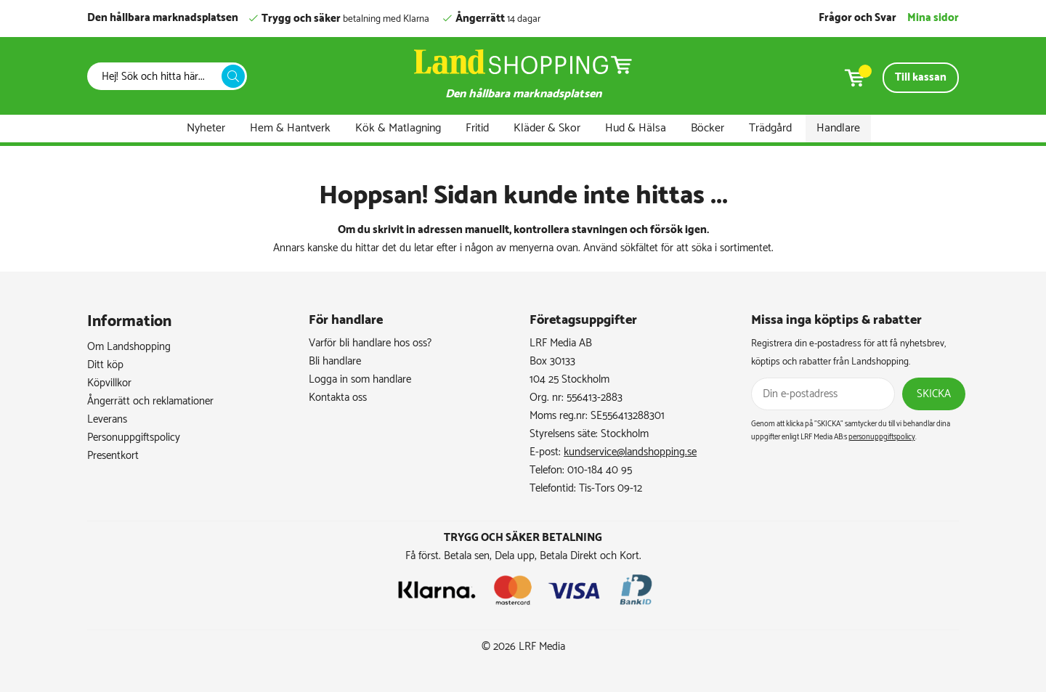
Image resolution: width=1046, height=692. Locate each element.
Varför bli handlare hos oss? (370, 343)
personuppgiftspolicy (881, 437)
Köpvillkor (109, 383)
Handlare (838, 128)
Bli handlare (335, 361)
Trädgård (770, 128)
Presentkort (113, 456)
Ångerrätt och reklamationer (150, 401)
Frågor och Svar (857, 18)
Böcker (707, 128)
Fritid (477, 128)
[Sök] (158, 76)
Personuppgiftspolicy (133, 437)
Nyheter (206, 128)
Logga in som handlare (360, 379)
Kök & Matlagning (398, 128)
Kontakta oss (338, 397)
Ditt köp (105, 365)
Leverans (107, 419)
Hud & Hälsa (635, 128)
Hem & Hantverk (290, 128)
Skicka (934, 394)
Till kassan (920, 77)
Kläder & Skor (547, 128)
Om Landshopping (129, 347)
